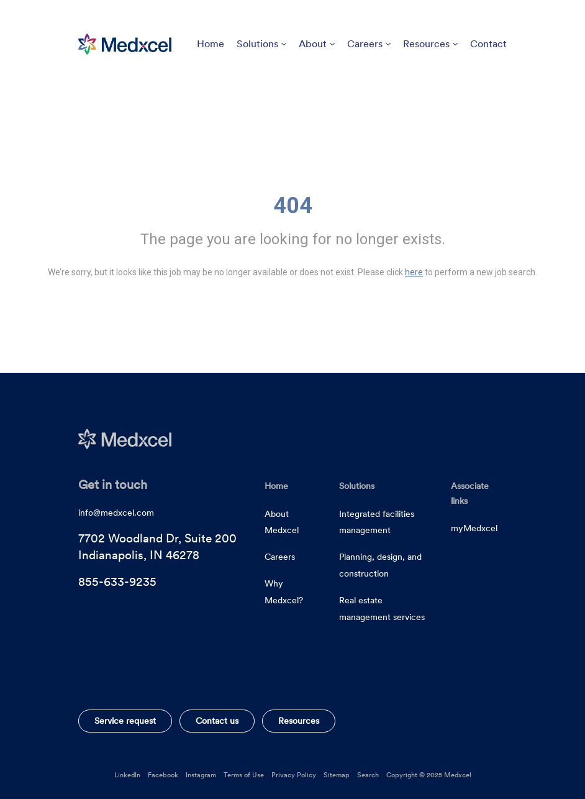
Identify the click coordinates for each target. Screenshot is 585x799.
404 (292, 206)
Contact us (217, 720)
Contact (488, 44)
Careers (369, 44)
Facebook (163, 774)
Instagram (201, 774)
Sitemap (337, 774)
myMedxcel (474, 528)
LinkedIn (127, 774)
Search (368, 774)
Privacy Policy (293, 774)
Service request (125, 720)
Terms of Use (244, 774)
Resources (430, 44)
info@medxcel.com (116, 513)
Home (210, 44)
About (317, 44)
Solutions (261, 44)
